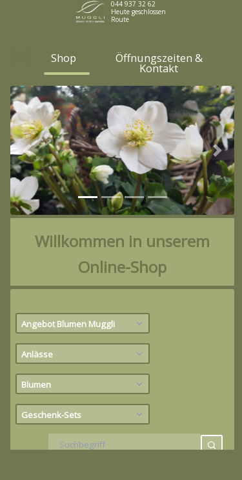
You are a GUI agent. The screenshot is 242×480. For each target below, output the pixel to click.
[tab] (87, 222)
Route (120, 19)
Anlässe (83, 379)
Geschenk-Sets (83, 440)
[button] (27, 176)
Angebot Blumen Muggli (83, 349)
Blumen (83, 409)
